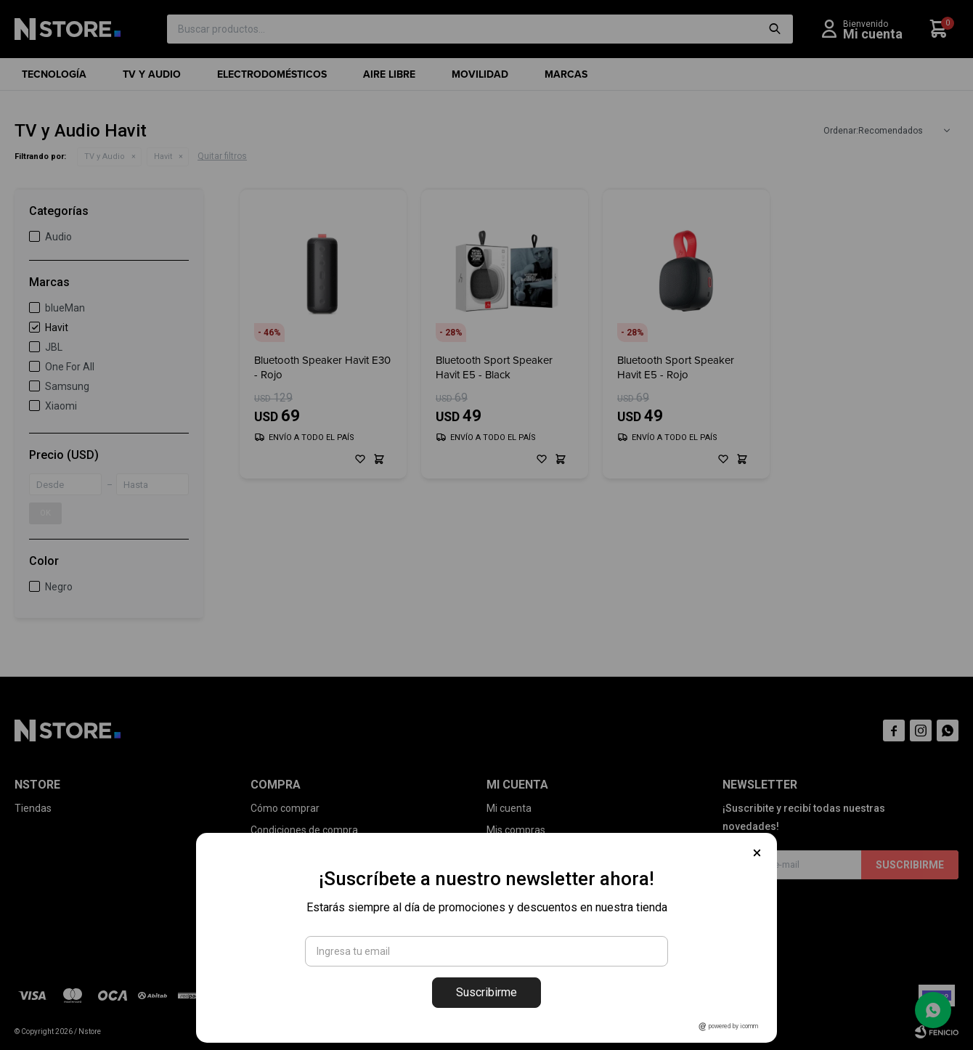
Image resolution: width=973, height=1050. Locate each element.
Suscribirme (486, 992)
